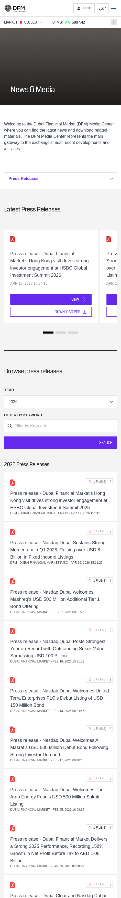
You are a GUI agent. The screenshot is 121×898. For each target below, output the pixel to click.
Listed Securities (19, 720)
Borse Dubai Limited (22, 771)
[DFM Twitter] (61, 850)
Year (9, 390)
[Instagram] (42, 850)
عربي (102, 8)
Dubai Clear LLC (19, 785)
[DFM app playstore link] (76, 839)
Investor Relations (20, 734)
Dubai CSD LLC (18, 778)
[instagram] (51, 850)
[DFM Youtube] (79, 850)
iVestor (10, 676)
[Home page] (14, 8)
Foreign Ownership (21, 727)
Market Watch (16, 683)
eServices (13, 697)
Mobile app (14, 690)
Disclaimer (60, 825)
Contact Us (14, 741)
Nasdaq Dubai (17, 764)
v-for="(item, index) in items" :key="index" (60, 401)
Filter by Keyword (23, 415)
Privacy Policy (60, 818)
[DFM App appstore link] (46, 839)
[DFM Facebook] (70, 850)
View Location (23, 574)
